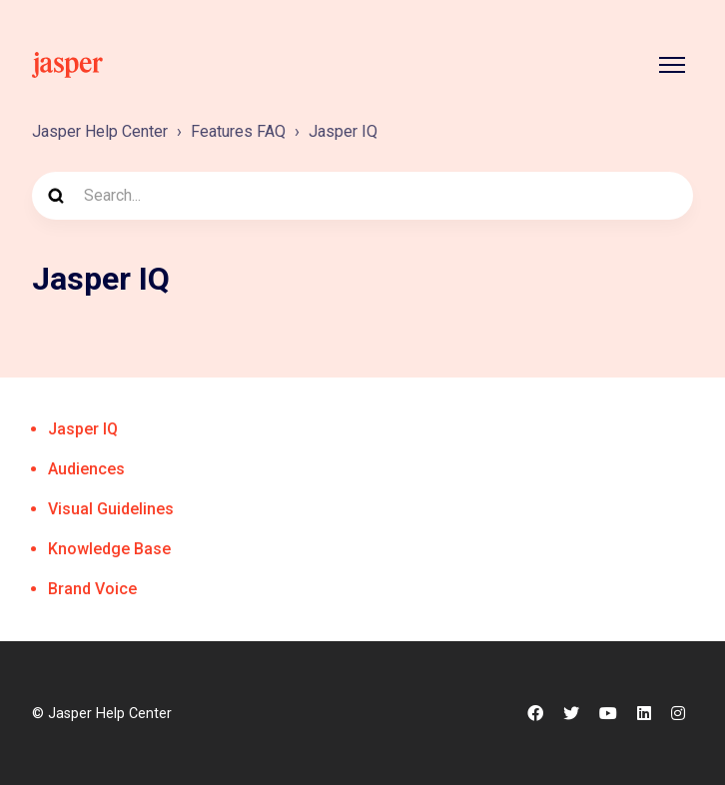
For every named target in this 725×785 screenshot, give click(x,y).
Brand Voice (92, 588)
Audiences (86, 468)
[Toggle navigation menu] (672, 65)
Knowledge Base (109, 548)
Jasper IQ (343, 131)
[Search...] (362, 196)
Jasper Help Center (100, 131)
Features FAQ (238, 131)
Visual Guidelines (111, 508)
